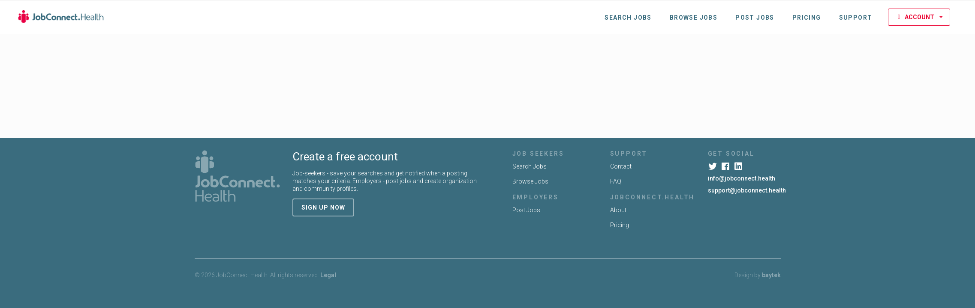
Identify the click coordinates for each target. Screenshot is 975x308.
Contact (621, 166)
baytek (771, 275)
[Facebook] (726, 166)
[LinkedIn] (739, 166)
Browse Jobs (693, 17)
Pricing (806, 17)
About (618, 210)
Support (856, 17)
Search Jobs (628, 17)
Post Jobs (754, 17)
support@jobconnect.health (747, 190)
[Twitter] (713, 166)
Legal (328, 275)
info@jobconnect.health (741, 178)
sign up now (323, 207)
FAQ (615, 181)
